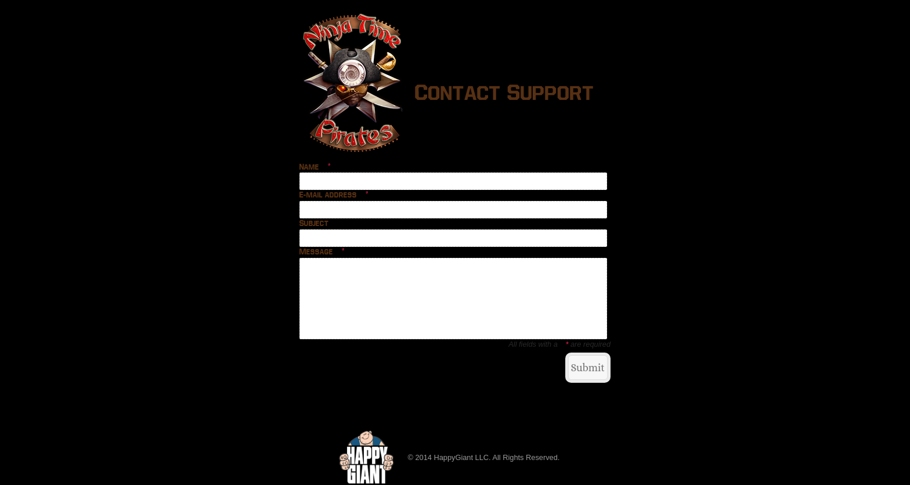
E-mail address (334, 195)
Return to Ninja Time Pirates (351, 366)
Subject (314, 224)
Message (322, 252)
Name (315, 167)
